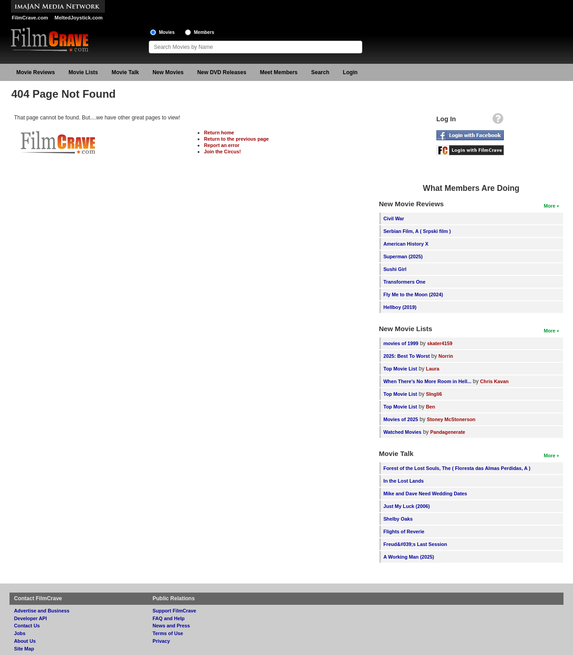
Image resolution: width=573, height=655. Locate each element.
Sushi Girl (395, 269)
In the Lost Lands (404, 481)
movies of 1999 (401, 343)
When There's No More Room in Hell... (428, 381)
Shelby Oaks (398, 519)
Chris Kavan (494, 381)
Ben (430, 406)
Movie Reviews (35, 72)
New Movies (168, 72)
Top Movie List (400, 368)
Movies (167, 32)
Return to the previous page (236, 139)
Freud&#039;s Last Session (415, 544)
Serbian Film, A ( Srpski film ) (417, 231)
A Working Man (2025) (409, 557)
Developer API (30, 618)
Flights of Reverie (404, 531)
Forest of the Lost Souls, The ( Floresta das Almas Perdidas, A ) (457, 468)
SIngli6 (434, 394)
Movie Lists (83, 72)
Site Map (24, 648)
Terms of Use (167, 633)
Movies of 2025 (401, 419)
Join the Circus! (222, 151)
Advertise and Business (41, 610)
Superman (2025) (403, 256)
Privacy (161, 641)
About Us (25, 641)
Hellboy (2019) (400, 307)
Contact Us (27, 625)
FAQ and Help (168, 618)
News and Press (171, 625)
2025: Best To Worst (407, 356)
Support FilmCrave (174, 610)
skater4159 (439, 343)
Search (320, 72)
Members (204, 32)
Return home (219, 132)
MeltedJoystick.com (79, 17)
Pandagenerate (447, 432)
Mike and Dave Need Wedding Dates (425, 493)
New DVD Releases (221, 72)
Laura (432, 368)
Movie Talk (125, 72)
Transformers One (405, 282)
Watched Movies (402, 432)
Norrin (445, 356)
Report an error (222, 145)
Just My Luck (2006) (407, 506)
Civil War (394, 218)
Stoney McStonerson (451, 419)
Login (350, 72)
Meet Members (279, 72)
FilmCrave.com (30, 17)
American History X (406, 244)
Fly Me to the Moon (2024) (413, 294)
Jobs (19, 633)
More (549, 206)
